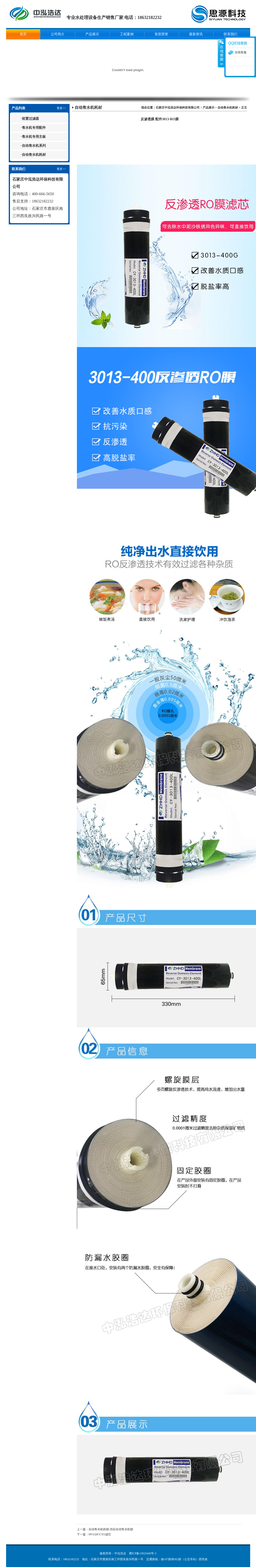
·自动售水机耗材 (33, 155)
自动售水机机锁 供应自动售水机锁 (111, 1529)
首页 (23, 34)
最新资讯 (196, 34)
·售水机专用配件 (33, 127)
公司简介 (57, 34)
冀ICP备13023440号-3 (142, 1553)
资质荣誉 (161, 34)
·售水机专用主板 (33, 136)
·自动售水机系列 (33, 145)
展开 (221, 53)
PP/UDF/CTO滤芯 (100, 1534)
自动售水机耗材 (88, 107)
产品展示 (92, 34)
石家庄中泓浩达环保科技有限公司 (178, 107)
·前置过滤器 (30, 118)
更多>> (61, 108)
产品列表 (18, 108)
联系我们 (230, 34)
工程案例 (127, 34)
